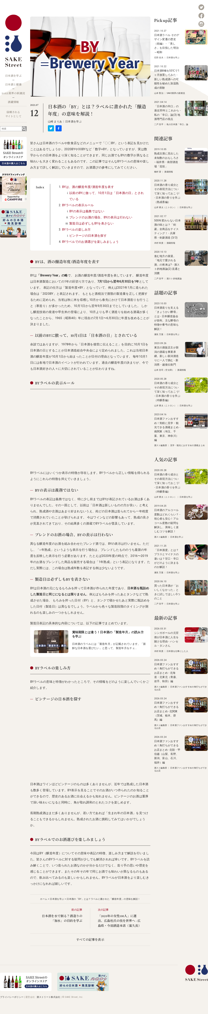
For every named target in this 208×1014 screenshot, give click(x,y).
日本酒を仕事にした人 (177, 651)
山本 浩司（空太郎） (164, 370)
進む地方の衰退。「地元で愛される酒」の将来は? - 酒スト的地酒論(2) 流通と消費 (167, 265)
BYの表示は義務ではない (86, 211)
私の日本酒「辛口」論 (177, 124)
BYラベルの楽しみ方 (76, 229)
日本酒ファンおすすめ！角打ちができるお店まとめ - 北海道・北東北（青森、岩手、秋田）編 (166, 673)
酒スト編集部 (160, 445)
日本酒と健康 (13, 84)
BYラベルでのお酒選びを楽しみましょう (90, 242)
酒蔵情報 (13, 102)
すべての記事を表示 (90, 940)
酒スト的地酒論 (174, 278)
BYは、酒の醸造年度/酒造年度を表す (88, 187)
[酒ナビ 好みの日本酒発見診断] (83, 990)
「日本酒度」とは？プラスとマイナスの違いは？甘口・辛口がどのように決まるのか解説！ (166, 559)
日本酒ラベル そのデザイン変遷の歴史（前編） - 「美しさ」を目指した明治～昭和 (166, 44)
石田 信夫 (159, 57)
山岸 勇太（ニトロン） (165, 207)
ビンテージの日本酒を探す (88, 235)
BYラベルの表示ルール (78, 205)
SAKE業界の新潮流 (13, 93)
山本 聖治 (159, 93)
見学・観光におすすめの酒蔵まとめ (187, 445)
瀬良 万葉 (159, 334)
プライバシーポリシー (11, 997)
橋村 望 (157, 172)
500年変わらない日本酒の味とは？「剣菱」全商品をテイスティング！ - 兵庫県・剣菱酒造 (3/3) (167, 229)
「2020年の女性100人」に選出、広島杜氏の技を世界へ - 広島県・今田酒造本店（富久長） (119, 921)
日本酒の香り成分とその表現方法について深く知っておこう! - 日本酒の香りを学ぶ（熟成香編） (167, 193)
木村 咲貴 (159, 243)
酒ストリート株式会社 (48, 997)
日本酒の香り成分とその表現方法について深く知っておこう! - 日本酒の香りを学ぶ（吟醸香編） (167, 392)
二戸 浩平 (159, 124)
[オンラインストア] (26, 990)
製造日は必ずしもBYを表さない (91, 223)
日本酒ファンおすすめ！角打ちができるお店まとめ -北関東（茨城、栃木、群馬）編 (166, 711)
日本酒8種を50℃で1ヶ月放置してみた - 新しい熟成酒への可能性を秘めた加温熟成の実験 (167, 79)
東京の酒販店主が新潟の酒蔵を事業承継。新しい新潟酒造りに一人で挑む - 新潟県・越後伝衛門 (166, 356)
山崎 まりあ (55, 121)
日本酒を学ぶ (13, 76)
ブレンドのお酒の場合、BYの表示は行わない (100, 217)
